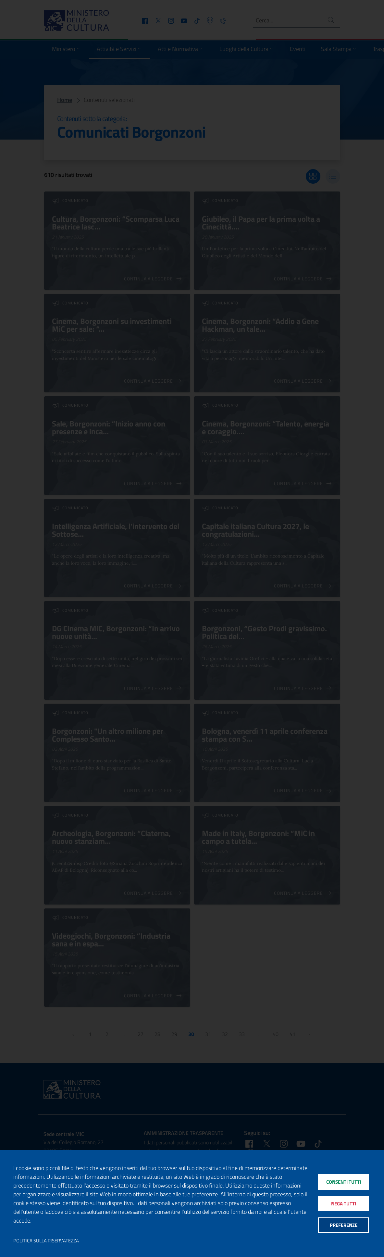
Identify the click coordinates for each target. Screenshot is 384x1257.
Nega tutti (343, 1203)
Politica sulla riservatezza (46, 1241)
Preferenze (343, 1225)
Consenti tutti (343, 1182)
